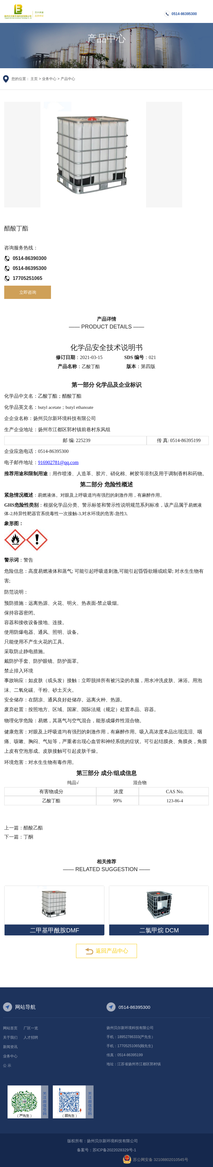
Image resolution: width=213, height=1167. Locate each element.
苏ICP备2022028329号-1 (114, 1150)
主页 (34, 79)
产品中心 (68, 79)
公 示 (7, 1065)
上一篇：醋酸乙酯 (23, 827)
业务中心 (49, 79)
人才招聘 (31, 1037)
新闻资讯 (10, 1047)
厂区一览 (31, 1028)
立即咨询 (27, 292)
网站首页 (10, 1028)
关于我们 (10, 1037)
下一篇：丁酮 (18, 836)
